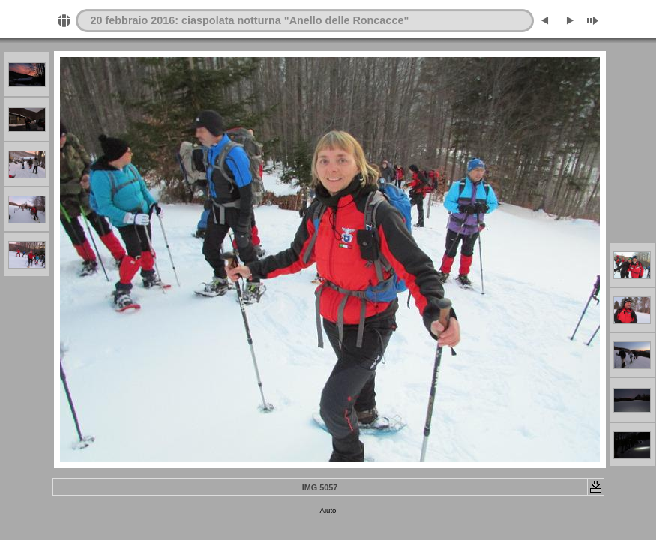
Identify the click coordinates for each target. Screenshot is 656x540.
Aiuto (328, 510)
